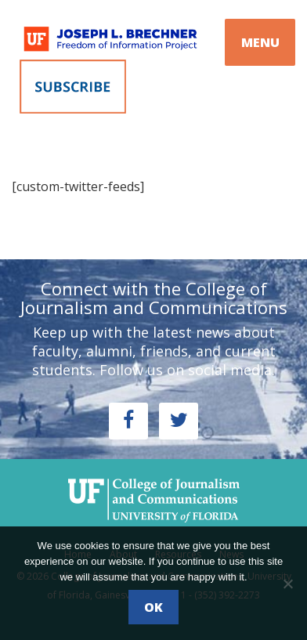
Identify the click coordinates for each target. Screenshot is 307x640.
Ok (153, 607)
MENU (260, 42)
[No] (287, 583)
